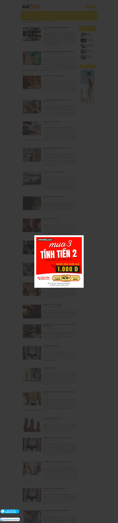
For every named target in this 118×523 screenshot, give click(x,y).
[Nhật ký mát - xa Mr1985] (10, 518)
